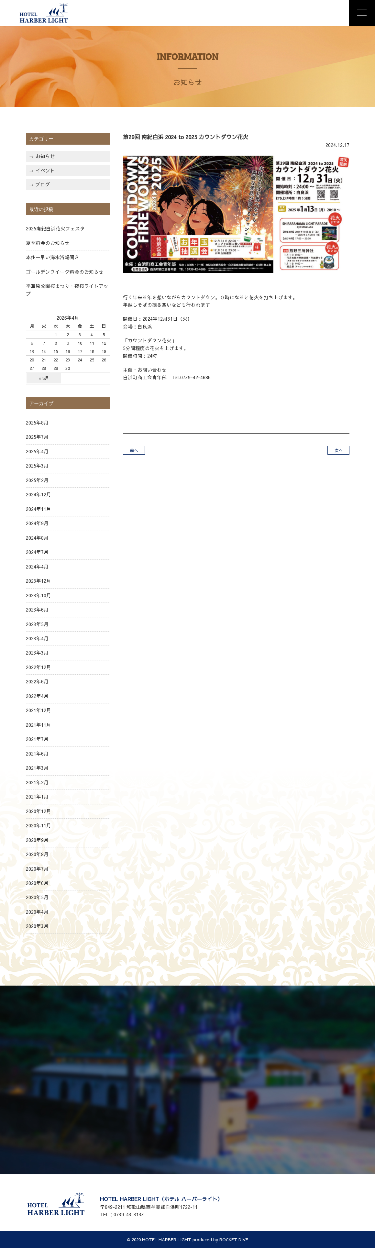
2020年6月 (37, 883)
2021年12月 (38, 710)
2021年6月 (37, 753)
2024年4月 (37, 566)
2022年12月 (38, 667)
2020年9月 (37, 840)
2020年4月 (37, 912)
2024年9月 (37, 523)
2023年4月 (37, 638)
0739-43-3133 (129, 1214)
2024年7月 (37, 552)
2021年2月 (37, 782)
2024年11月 (38, 509)
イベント (45, 170)
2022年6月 (37, 681)
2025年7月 (37, 437)
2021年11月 (38, 725)
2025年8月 (37, 422)
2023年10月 (38, 595)
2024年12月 (38, 494)
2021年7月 (37, 739)
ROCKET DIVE (233, 1239)
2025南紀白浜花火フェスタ (55, 228)
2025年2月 (37, 480)
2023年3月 (37, 652)
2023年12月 (38, 581)
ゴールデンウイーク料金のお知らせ (65, 272)
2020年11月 (38, 825)
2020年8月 (37, 854)
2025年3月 (37, 465)
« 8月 (44, 378)
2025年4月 (37, 451)
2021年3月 (37, 768)
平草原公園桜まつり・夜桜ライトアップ (67, 290)
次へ (338, 450)
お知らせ (45, 156)
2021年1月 (37, 796)
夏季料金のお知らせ (48, 243)
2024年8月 (37, 538)
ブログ (43, 184)
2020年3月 (37, 926)
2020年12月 (38, 811)
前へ (134, 450)
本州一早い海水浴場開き (52, 257)
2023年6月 (37, 609)
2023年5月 (37, 624)
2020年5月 (37, 897)
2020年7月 (37, 869)
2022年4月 (37, 696)
